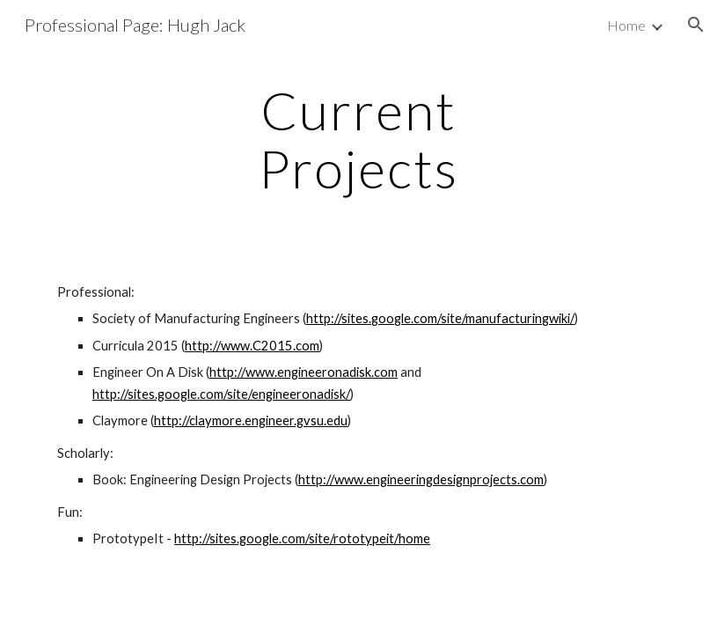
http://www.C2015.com (252, 345)
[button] (696, 25)
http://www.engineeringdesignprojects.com (421, 479)
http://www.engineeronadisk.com (303, 372)
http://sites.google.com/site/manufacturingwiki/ (440, 318)
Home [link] (626, 25)
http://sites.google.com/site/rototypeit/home (302, 538)
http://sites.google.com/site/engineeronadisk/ (221, 394)
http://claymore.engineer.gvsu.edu (251, 420)
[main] (358, 139)
